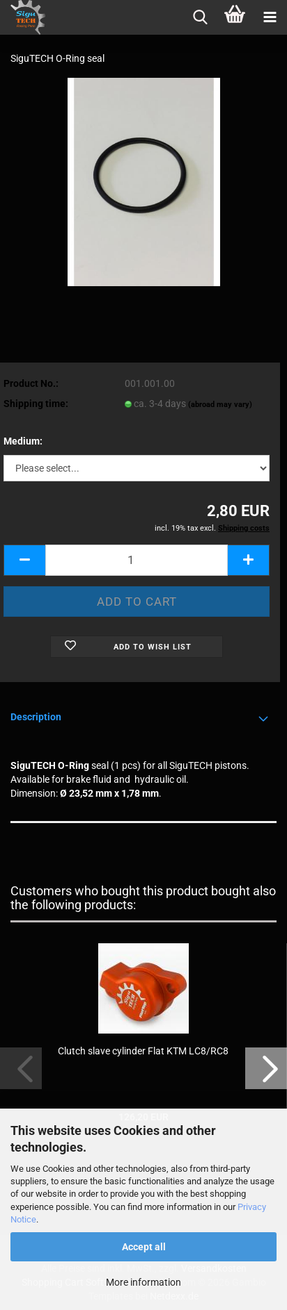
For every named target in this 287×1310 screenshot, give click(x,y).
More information (143, 1282)
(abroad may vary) (220, 404)
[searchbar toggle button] (200, 17)
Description (35, 716)
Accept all (144, 1246)
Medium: (22, 441)
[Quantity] (136, 560)
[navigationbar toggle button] (269, 17)
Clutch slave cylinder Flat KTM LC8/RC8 (143, 1050)
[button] (24, 560)
